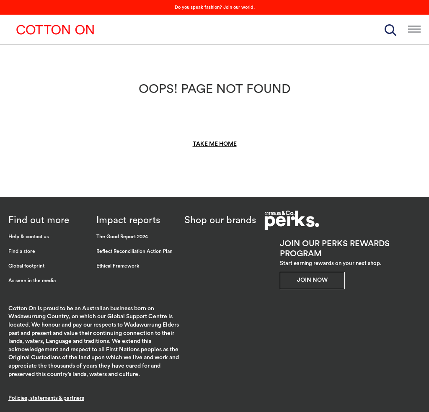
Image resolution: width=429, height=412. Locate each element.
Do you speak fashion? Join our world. (215, 7)
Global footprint (26, 265)
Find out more (38, 220)
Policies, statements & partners (46, 398)
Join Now (312, 280)
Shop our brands (220, 220)
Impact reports (128, 220)
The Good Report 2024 (122, 236)
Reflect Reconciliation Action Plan (134, 251)
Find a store (21, 251)
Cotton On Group (55, 29)
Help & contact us (28, 236)
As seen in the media (32, 280)
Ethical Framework (118, 265)
